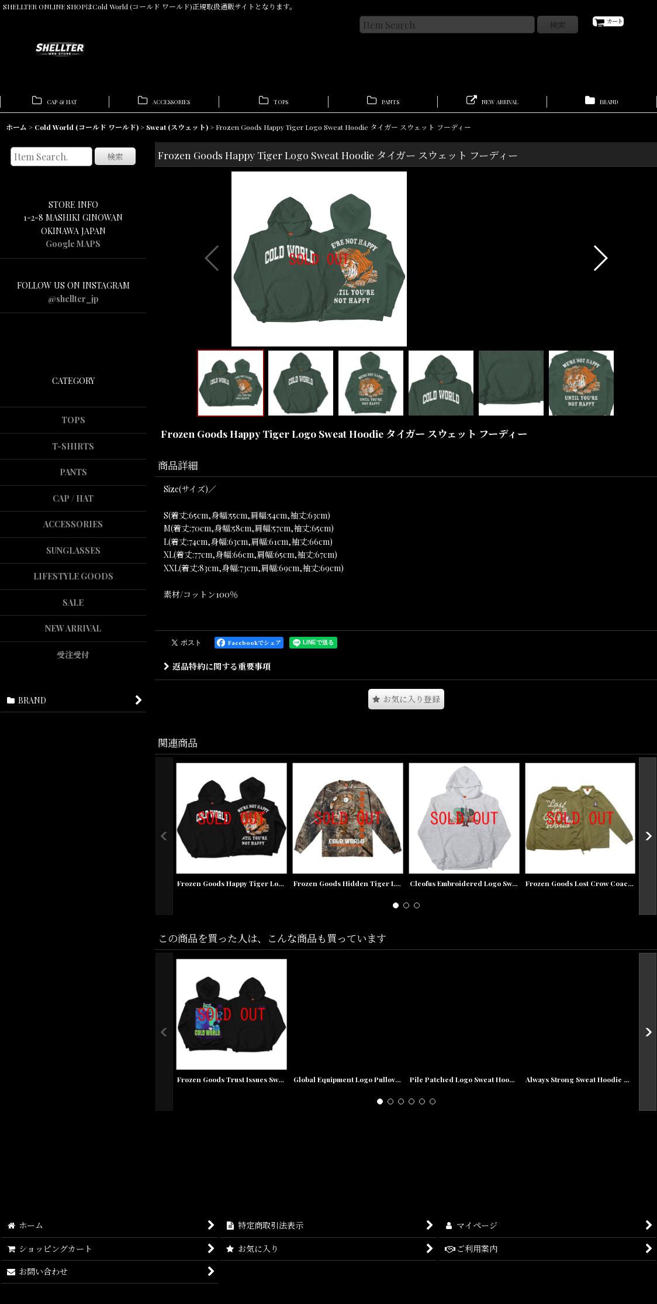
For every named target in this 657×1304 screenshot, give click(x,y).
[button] (212, 351)
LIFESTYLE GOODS (73, 582)
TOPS (73, 425)
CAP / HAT (73, 504)
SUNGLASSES (73, 556)
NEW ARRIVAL (73, 634)
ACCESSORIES (73, 530)
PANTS (73, 477)
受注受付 (73, 660)
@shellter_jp (73, 304)
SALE (73, 608)
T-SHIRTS (73, 452)
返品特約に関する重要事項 (217, 846)
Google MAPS (73, 249)
